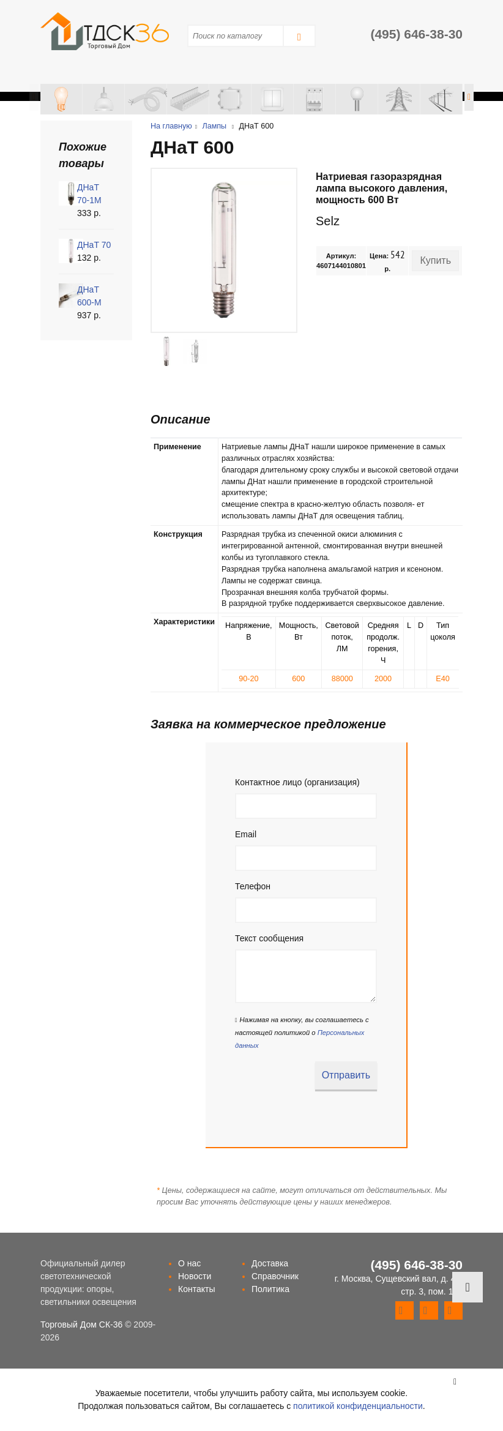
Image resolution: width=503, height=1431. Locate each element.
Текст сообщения (269, 938)
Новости (194, 1276)
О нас (189, 1263)
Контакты (196, 1289)
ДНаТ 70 (94, 245)
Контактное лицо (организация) (297, 782)
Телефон (252, 886)
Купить (435, 260)
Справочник (275, 1276)
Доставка (270, 1263)
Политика (270, 1289)
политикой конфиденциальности (358, 1406)
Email (245, 834)
